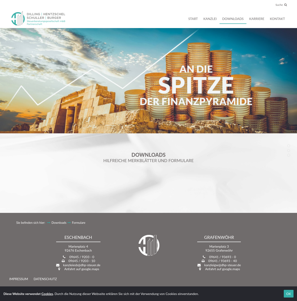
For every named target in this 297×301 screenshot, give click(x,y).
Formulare (78, 222)
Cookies (47, 294)
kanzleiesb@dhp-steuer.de (81, 265)
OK (288, 294)
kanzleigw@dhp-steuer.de (222, 265)
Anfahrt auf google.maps (81, 269)
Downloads (59, 222)
